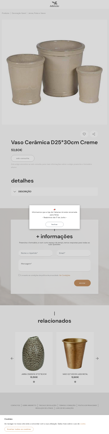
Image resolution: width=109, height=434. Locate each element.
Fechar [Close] (54, 224)
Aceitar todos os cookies (19, 429)
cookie (82, 424)
